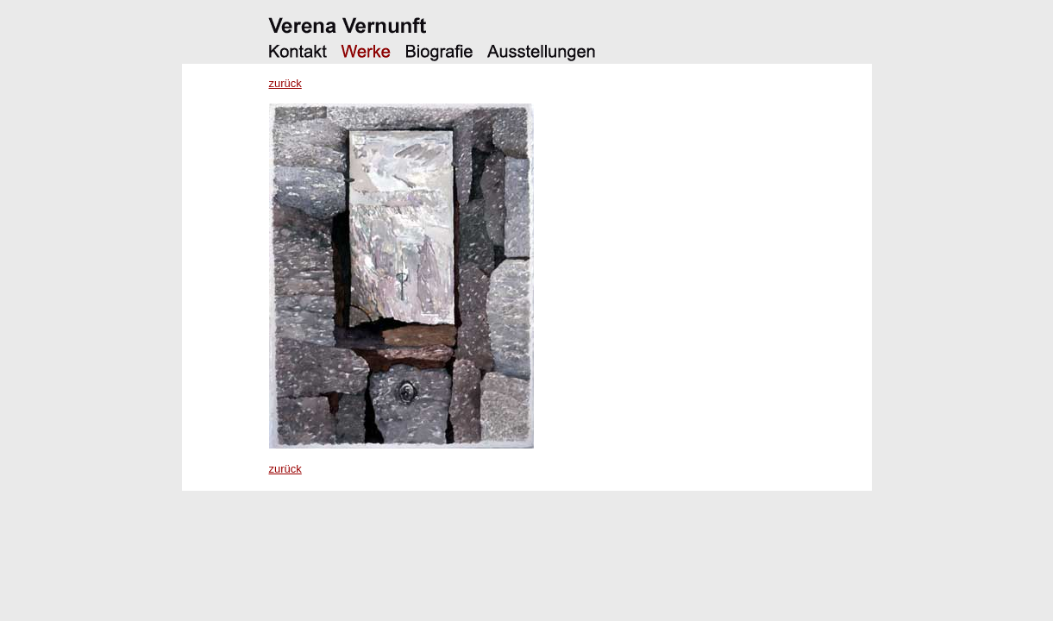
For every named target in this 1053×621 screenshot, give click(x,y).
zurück (285, 83)
